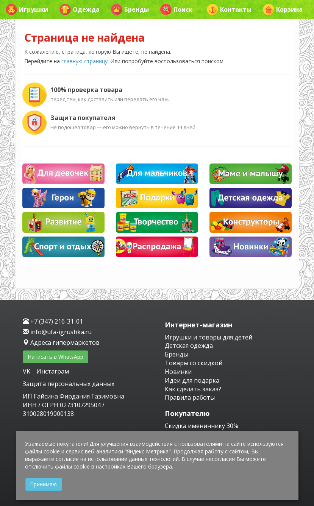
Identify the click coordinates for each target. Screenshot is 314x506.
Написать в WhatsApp (55, 356)
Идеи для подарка (192, 380)
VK (27, 371)
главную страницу (84, 61)
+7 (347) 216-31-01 (53, 321)
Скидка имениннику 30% (201, 426)
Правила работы (190, 397)
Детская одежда (189, 345)
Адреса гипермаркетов (61, 342)
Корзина (283, 9)
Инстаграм (52, 371)
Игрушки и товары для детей (208, 337)
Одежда (79, 9)
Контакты (229, 9)
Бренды (130, 9)
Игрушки (27, 9)
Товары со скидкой (193, 363)
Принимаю (43, 484)
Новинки (178, 371)
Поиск (176, 9)
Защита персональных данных (68, 384)
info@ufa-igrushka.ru (57, 332)
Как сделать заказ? (193, 389)
